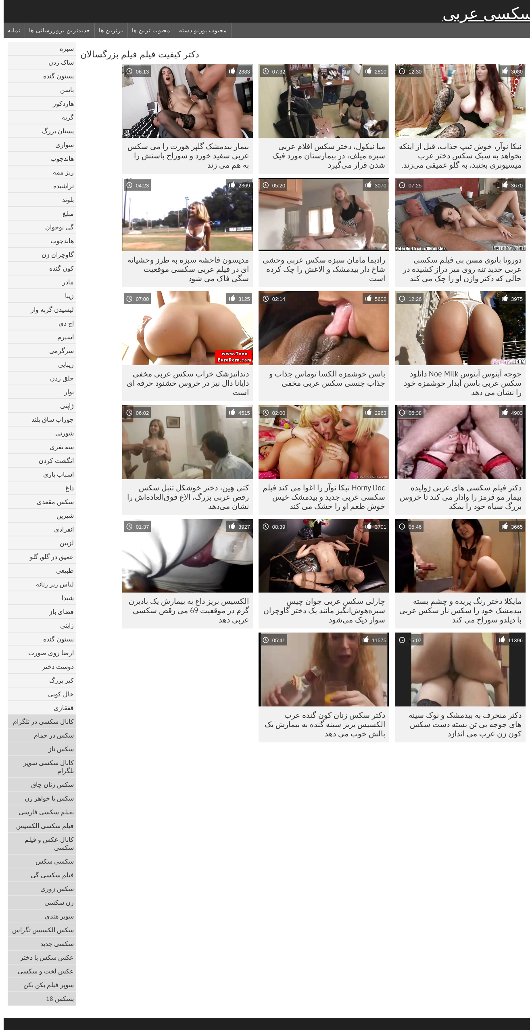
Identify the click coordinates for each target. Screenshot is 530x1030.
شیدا (64, 598)
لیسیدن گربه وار (48, 309)
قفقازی (60, 708)
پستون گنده (55, 76)
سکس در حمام (50, 735)
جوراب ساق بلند (49, 419)
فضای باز (58, 611)
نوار (65, 392)
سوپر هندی (55, 916)
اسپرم (62, 337)
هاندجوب (58, 158)
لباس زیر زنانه (51, 584)
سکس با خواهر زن (45, 798)
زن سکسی (55, 902)
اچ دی (62, 323)
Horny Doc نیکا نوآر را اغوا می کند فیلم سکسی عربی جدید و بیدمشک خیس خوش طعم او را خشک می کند (320, 497)
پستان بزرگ (54, 131)
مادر (64, 282)
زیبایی (62, 364)
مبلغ (64, 213)
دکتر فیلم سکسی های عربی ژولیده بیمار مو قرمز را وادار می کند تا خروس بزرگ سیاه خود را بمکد (457, 497)
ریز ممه (59, 172)
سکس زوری (53, 889)
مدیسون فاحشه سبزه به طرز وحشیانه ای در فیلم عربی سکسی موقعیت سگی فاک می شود (184, 269)
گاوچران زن (54, 254)
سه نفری (58, 447)
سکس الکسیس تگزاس (39, 930)
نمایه (10, 30)
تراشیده (60, 186)
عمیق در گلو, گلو (48, 557)
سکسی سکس (51, 861)
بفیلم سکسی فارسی (42, 812)
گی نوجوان (56, 227)
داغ (66, 488)
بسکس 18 (56, 998)
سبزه (63, 48)
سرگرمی (58, 351)
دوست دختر (54, 666)
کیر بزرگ (58, 680)
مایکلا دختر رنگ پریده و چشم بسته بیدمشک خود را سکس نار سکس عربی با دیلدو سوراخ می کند (457, 610)
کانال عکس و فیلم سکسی (45, 843)
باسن (63, 90)
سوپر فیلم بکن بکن (45, 985)
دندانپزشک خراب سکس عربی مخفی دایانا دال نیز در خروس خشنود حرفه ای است (184, 383)
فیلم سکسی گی (48, 875)
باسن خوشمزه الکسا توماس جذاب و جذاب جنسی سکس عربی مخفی (323, 378)
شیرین (61, 515)
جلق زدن (58, 378)
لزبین (63, 543)
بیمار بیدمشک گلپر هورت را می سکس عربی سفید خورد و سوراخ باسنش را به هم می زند (184, 155)
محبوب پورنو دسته (199, 30)
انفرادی (60, 529)
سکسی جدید (53, 944)
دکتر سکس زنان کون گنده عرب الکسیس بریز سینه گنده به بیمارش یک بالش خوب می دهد (321, 724)
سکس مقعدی (51, 502)
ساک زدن (57, 62)
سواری (61, 145)
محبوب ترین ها (147, 30)
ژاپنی (63, 405)
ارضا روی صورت (47, 653)
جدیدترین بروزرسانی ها (56, 30)
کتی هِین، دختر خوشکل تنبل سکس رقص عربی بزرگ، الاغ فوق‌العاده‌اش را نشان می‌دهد (184, 497)
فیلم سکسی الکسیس (41, 826)
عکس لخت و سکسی (42, 971)
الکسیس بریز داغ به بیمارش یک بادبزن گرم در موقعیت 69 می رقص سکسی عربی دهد (185, 610)
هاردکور (59, 103)
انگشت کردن (52, 460)
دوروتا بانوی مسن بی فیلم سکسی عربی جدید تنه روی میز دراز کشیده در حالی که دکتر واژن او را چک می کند (458, 269)
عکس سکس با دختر (43, 957)
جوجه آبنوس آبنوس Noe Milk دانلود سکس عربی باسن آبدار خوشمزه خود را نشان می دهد (459, 383)
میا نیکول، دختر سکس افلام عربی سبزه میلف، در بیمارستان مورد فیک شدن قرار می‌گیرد (325, 155)
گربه (64, 117)
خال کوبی (57, 694)
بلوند (64, 199)
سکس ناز (57, 749)
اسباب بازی (55, 474)
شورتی (61, 433)
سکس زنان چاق (48, 784)
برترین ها (107, 30)
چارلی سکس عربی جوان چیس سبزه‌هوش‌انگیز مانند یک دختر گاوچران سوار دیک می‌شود (321, 610)
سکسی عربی (484, 13)
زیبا (65, 296)
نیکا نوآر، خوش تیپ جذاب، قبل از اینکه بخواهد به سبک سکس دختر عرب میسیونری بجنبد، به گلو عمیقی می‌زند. (456, 155)
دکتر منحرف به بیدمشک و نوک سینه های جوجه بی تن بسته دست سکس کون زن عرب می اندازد (461, 724)
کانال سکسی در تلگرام (39, 721)
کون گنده (58, 268)
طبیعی (61, 570)
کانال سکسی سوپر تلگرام (45, 767)
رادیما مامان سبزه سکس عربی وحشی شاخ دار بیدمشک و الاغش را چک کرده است (320, 269)
